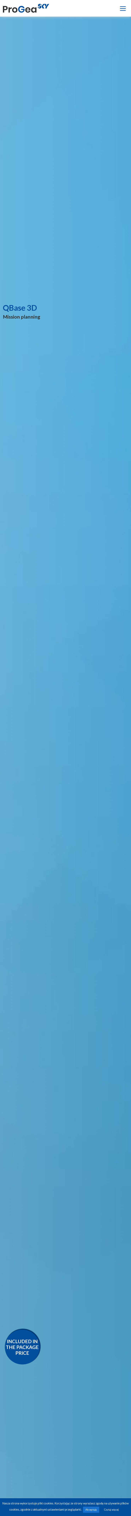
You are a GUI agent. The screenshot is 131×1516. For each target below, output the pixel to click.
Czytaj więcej (111, 1509)
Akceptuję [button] (91, 1509)
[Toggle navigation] (123, 8)
